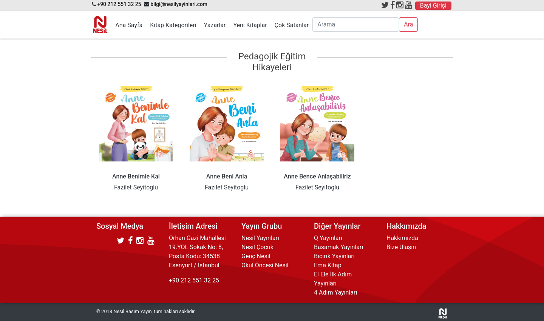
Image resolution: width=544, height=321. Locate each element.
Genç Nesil (255, 256)
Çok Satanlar (292, 25)
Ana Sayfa (128, 25)
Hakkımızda (402, 238)
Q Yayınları (328, 238)
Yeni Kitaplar (250, 25)
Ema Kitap (328, 265)
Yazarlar (215, 25)
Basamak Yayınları (338, 247)
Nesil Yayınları (260, 238)
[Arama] (355, 24)
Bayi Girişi (433, 5)
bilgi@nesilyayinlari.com (178, 4)
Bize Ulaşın (401, 247)
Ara (408, 24)
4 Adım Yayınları (335, 292)
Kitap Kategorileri (173, 25)
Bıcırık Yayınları (334, 256)
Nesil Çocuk (257, 247)
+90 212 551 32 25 (119, 4)
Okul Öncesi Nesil (265, 265)
